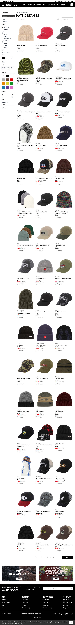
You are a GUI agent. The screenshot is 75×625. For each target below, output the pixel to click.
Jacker (5, 36)
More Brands (6, 52)
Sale (57, 4)
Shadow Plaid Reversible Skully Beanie (45, 435)
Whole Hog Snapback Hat (45, 534)
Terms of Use (31, 613)
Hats (4, 19)
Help (65, 1)
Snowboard (31, 4)
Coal (5, 31)
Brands (63, 4)
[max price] (13, 97)
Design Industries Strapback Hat (64, 101)
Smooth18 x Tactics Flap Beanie (26, 135)
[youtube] (66, 614)
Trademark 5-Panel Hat (64, 235)
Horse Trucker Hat (64, 501)
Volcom (5, 43)
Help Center (25, 599)
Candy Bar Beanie (64, 434)
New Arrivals (5, 102)
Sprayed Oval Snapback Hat (26, 501)
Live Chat (65, 605)
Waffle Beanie (26, 534)
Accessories (51, 4)
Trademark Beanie (26, 35)
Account (60, 1)
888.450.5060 (66, 599)
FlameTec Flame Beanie (64, 335)
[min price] (4, 97)
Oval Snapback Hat (64, 468)
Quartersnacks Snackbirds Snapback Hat (26, 435)
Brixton (5, 47)
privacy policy (18, 623)
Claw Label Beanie (64, 168)
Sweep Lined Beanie (45, 135)
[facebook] (72, 614)
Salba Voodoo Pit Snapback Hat (64, 268)
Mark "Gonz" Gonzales (7, 68)
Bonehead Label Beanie (26, 401)
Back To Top (37, 617)
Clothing (38, 4)
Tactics (9, 4)
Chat (56, 1)
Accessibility (24, 613)
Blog (3, 605)
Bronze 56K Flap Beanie (26, 468)
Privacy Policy (38, 613)
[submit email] (71, 588)
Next (67, 557)
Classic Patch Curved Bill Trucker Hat (45, 102)
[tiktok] (60, 614)
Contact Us (25, 602)
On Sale (4, 107)
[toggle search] (71, 4)
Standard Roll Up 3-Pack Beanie (26, 235)
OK (71, 622)
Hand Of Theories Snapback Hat (45, 68)
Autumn (6, 29)
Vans (5, 50)
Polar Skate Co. (7, 38)
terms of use (9, 623)
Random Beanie (26, 301)
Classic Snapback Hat (45, 35)
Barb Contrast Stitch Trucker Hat (45, 468)
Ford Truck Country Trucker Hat (45, 168)
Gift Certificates (6, 602)
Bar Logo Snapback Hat (64, 35)
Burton (5, 45)
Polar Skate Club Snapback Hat (64, 68)
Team (3, 608)
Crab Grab (6, 41)
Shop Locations (67, 608)
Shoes (44, 4)
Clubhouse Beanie (64, 368)
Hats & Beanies (8, 16)
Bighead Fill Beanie (45, 268)
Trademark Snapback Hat (45, 301)
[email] (58, 588)
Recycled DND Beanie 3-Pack (26, 201)
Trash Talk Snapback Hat (45, 368)
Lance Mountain (6, 70)
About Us (4, 599)
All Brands (5, 27)
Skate (24, 4)
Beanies (5, 21)
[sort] (67, 19)
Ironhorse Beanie (45, 401)
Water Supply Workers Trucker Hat (64, 534)
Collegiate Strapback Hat (26, 268)
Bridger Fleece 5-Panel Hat (45, 235)
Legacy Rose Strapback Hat (45, 501)
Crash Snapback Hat (64, 301)
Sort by (58, 19)
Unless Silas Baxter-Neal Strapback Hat (26, 102)
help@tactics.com (67, 602)
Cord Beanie (26, 335)
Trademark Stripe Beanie (26, 68)
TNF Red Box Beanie (45, 335)
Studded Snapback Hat (64, 135)
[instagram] (55, 614)
